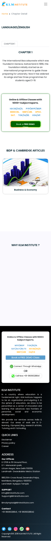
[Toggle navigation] (45, 4)
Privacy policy (8, 442)
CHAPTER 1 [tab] (9, 43)
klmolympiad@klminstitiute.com (18, 502)
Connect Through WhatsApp (25, 366)
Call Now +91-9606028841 (25, 376)
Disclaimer (7, 439)
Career (5, 446)
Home (5, 13)
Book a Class (25, 125)
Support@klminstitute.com (15, 496)
